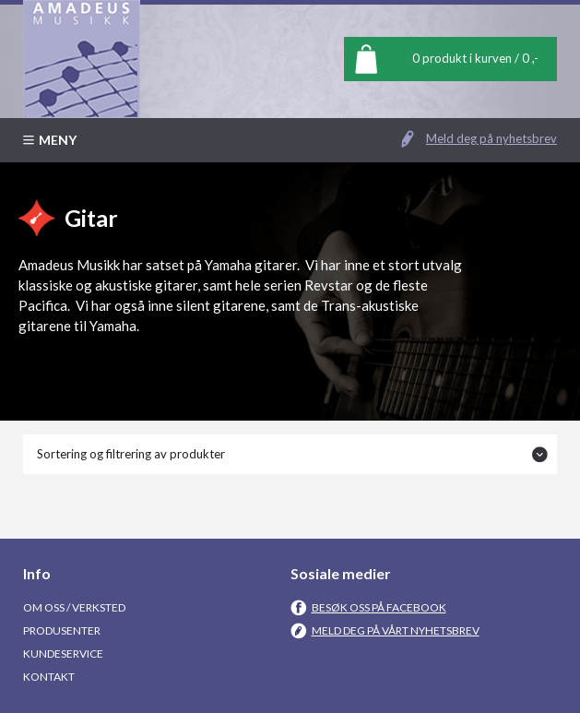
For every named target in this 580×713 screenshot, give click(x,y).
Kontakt (49, 676)
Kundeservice (63, 653)
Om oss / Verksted (74, 607)
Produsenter (62, 630)
